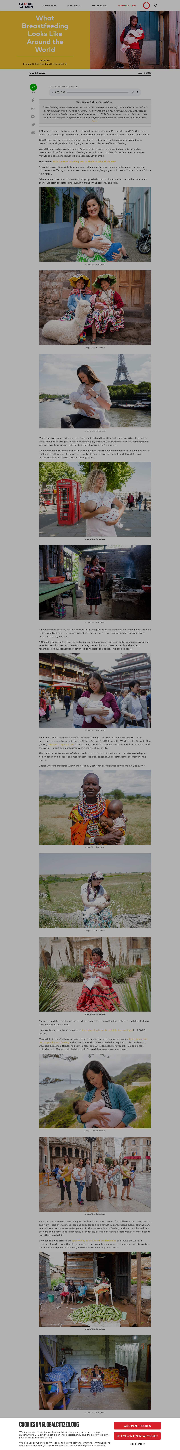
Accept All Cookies (137, 1426)
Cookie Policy (137, 1443)
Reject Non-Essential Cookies (137, 1436)
